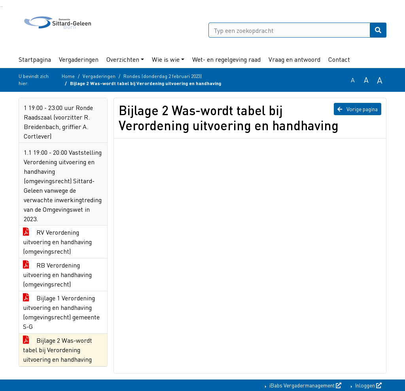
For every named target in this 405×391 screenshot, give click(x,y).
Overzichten (122, 59)
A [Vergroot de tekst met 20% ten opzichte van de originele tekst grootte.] (366, 80)
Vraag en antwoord (294, 59)
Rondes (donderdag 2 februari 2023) (162, 76)
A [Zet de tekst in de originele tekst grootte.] (353, 80)
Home (68, 76)
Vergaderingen (78, 59)
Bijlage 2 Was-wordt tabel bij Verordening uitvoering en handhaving (57, 349)
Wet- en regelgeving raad (226, 59)
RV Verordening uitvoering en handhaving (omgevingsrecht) (57, 241)
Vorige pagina (357, 108)
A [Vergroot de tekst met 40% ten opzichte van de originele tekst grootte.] (379, 80)
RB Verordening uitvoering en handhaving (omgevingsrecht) (57, 274)
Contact (339, 59)
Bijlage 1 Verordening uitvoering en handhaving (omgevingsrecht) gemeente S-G (61, 312)
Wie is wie (166, 59)
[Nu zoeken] (378, 30)
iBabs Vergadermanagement (304, 385)
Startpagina (35, 59)
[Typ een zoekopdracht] (297, 30)
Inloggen (368, 385)
